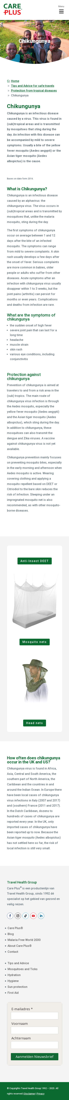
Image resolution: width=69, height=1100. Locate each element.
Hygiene (13, 981)
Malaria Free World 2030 (24, 940)
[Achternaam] (34, 1045)
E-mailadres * (22, 1009)
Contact (13, 951)
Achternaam (21, 1038)
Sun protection (17, 987)
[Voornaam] (34, 1030)
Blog (11, 934)
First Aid (13, 993)
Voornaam (19, 1023)
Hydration (14, 975)
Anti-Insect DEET (34, 561)
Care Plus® (15, 928)
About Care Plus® (20, 946)
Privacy (40, 1093)
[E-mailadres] (34, 1015)
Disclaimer (29, 1093)
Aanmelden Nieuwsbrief (35, 1056)
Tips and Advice (18, 963)
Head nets (34, 723)
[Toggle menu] (61, 9)
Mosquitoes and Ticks (23, 969)
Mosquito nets (34, 642)
